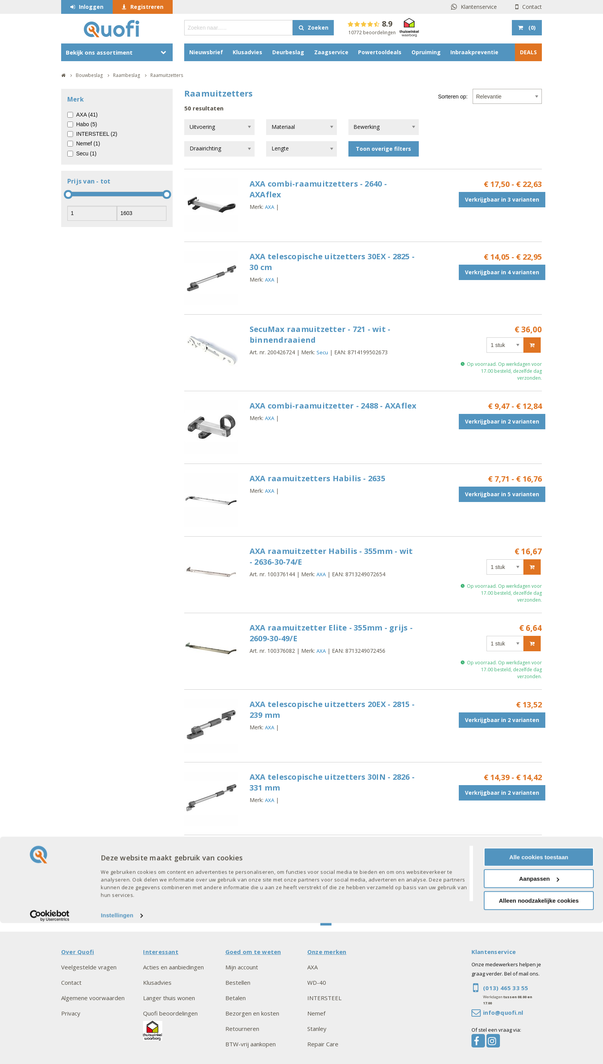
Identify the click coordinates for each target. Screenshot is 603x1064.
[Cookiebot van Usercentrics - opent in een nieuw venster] (49, 1056)
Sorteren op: (453, 96)
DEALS (528, 52)
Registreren (146, 6)
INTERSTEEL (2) (96, 134)
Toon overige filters (383, 148)
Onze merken (326, 952)
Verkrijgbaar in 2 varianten (502, 421)
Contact (532, 6)
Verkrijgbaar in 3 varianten (502, 199)
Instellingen (117, 1056)
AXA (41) (87, 115)
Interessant (160, 952)
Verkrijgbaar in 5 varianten (502, 494)
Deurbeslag (288, 52)
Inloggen (91, 6)
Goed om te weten (253, 952)
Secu (322, 352)
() (531, 27)
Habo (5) (86, 124)
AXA (269, 206)
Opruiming (426, 52)
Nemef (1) (88, 143)
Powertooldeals (379, 52)
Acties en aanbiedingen (173, 967)
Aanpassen (539, 1019)
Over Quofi (77, 952)
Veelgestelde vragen (89, 967)
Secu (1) (86, 153)
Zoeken (318, 27)
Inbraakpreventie (474, 52)
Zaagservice (331, 52)
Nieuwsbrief (206, 52)
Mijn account (241, 967)
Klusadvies (247, 52)
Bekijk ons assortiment (99, 52)
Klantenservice (479, 6)
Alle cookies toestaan (538, 997)
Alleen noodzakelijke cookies (539, 1041)
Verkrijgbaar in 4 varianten (502, 272)
